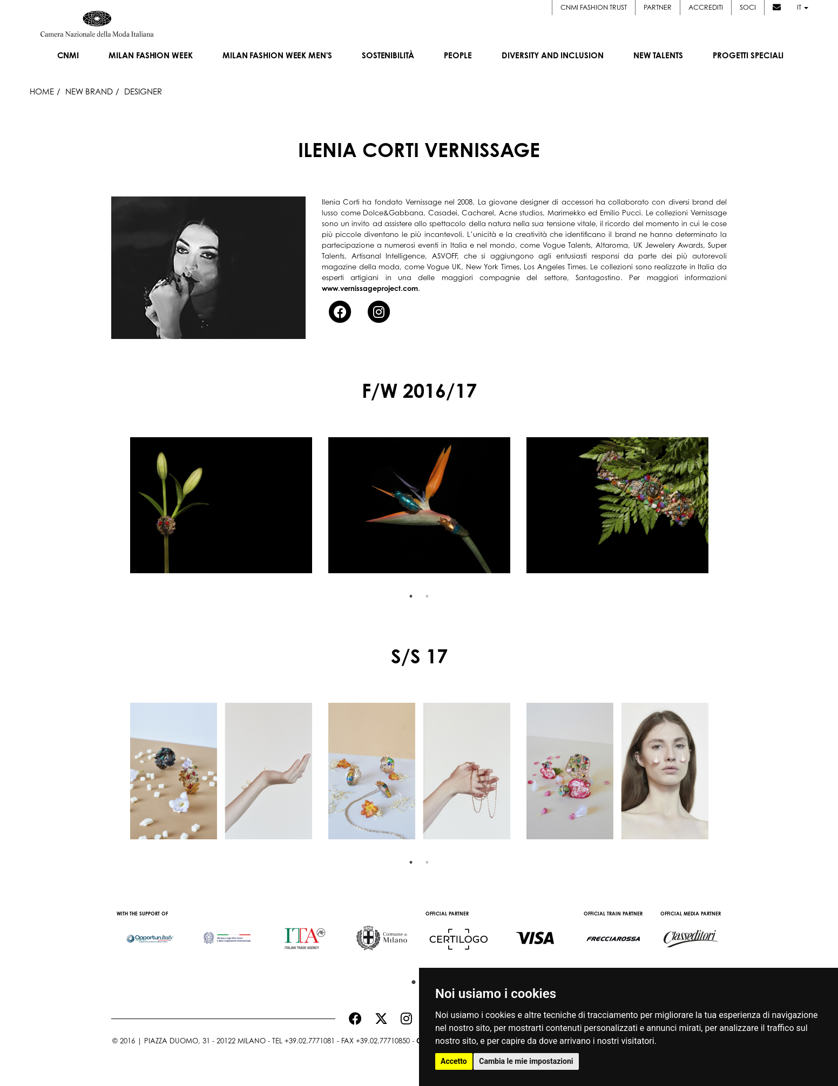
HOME (42, 91)
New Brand (89, 91)
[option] (221, 505)
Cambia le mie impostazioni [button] (526, 1061)
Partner (658, 7)
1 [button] (411, 596)
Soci (748, 7)
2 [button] (427, 596)
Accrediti (705, 7)
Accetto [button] (454, 1061)
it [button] (802, 7)
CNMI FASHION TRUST (593, 7)
